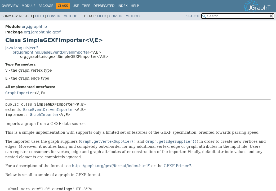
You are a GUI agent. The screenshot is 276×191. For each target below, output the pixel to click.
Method (71, 16)
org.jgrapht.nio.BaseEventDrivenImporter (51, 52)
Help (135, 6)
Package (46, 6)
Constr (53, 16)
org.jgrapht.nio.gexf (42, 32)
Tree (86, 6)
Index (123, 6)
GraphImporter (19, 93)
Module (28, 6)
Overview (10, 6)
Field (39, 16)
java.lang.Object (20, 48)
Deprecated (104, 6)
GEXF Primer (176, 166)
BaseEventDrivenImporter (48, 109)
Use (76, 6)
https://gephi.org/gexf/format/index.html (110, 166)
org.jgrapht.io (34, 26)
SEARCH (192, 16)
